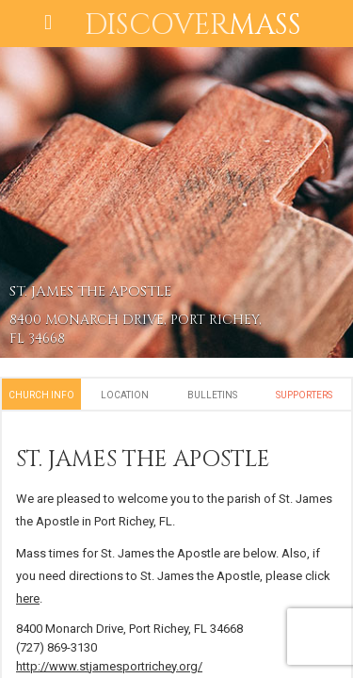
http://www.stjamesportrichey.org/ (109, 666)
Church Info (41, 395)
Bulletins (212, 395)
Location (125, 395)
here (28, 598)
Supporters (304, 395)
